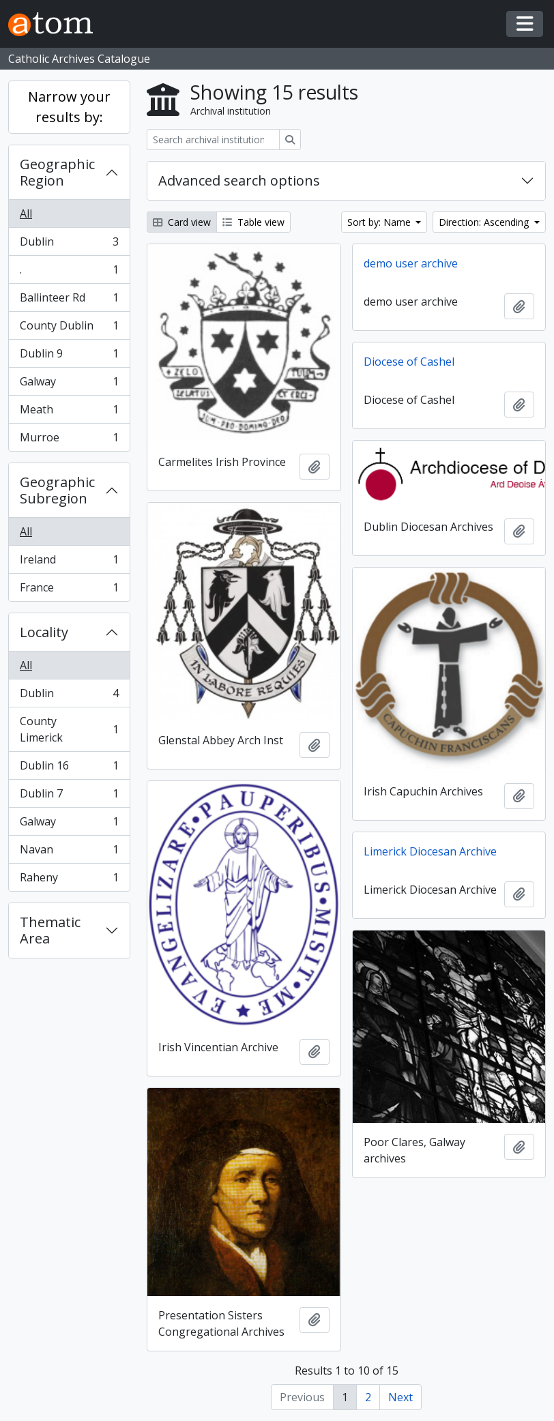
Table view (253, 222)
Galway (69, 384)
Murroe (69, 440)
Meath (69, 412)
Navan (69, 852)
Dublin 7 (69, 796)
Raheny (69, 880)
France (69, 590)
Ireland (69, 562)
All (26, 213)
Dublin (69, 244)
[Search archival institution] (213, 139)
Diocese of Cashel (409, 361)
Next (400, 1397)
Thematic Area (50, 930)
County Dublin (69, 328)
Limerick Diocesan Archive (430, 851)
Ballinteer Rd (69, 300)
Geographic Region (57, 172)
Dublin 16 (69, 768)
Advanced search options (239, 180)
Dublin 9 (69, 356)
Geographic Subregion (57, 490)
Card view (182, 222)
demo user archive (411, 263)
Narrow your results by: (69, 106)
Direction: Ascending (485, 222)
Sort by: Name (380, 222)
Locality (44, 632)
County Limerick (69, 729)
